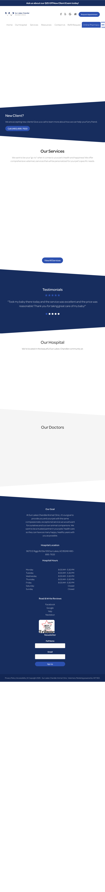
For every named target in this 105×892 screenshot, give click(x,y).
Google (50, 607)
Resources (46, 24)
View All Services (52, 260)
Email (50, 652)
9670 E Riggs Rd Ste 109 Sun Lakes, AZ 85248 (47, 551)
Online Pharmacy (91, 24)
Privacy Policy (10, 678)
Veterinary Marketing (76, 678)
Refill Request (74, 24)
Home (10, 24)
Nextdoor (50, 614)
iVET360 (96, 678)
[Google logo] (70, 14)
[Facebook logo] (61, 14)
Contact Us (60, 24)
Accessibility (21, 678)
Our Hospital (21, 24)
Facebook (50, 604)
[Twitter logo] (66, 14)
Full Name (50, 641)
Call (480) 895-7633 (17, 128)
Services (34, 24)
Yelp (50, 611)
